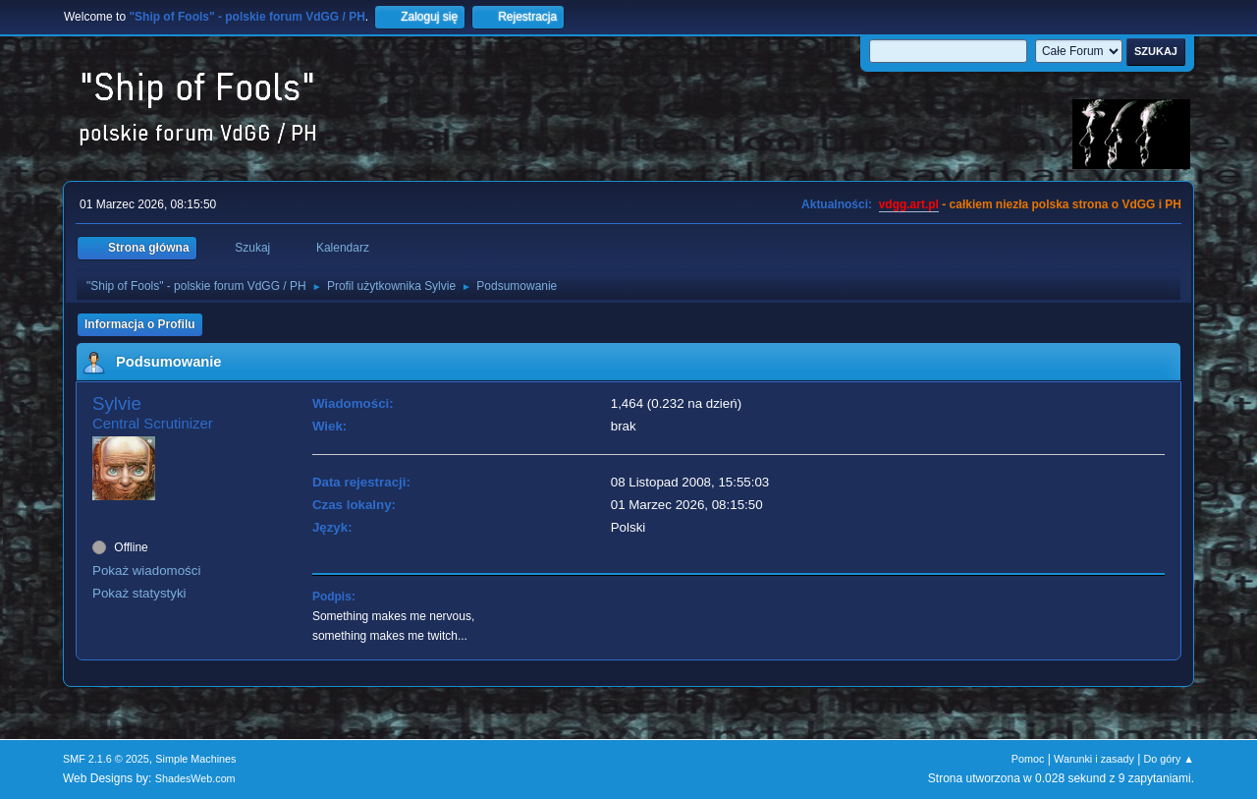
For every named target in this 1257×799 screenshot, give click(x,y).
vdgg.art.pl (909, 204)
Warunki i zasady (1094, 759)
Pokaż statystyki (139, 593)
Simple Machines (195, 759)
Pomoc (1028, 759)
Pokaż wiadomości (146, 570)
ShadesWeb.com (195, 778)
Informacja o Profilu (139, 324)
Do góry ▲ (1169, 759)
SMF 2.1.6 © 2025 (106, 759)
